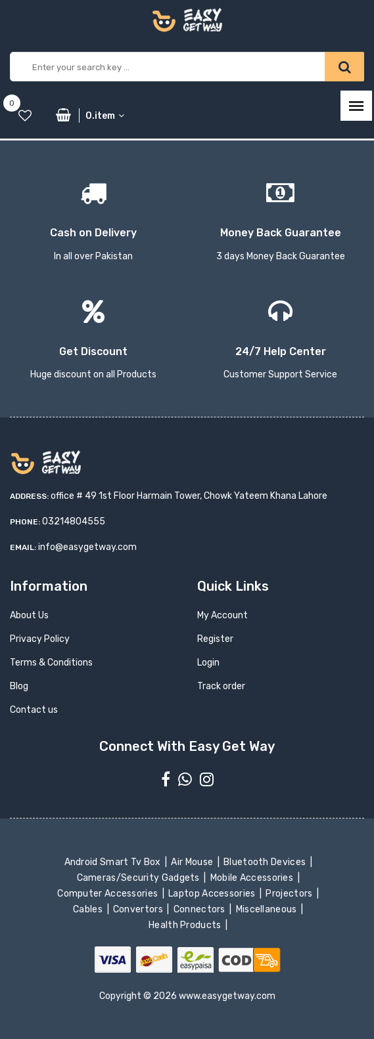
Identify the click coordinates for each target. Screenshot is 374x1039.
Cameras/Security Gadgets (139, 877)
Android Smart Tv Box (113, 862)
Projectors (290, 893)
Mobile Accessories (252, 877)
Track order (221, 686)
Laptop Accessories (213, 893)
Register (215, 639)
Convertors (139, 909)
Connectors (200, 909)
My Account (222, 615)
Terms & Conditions (51, 662)
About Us (29, 615)
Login (208, 662)
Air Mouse (193, 862)
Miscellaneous (267, 909)
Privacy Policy (40, 639)
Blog (19, 686)
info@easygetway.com (87, 547)
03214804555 (73, 521)
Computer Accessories (108, 893)
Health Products (186, 925)
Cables (89, 909)
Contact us (34, 709)
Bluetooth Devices (266, 862)
